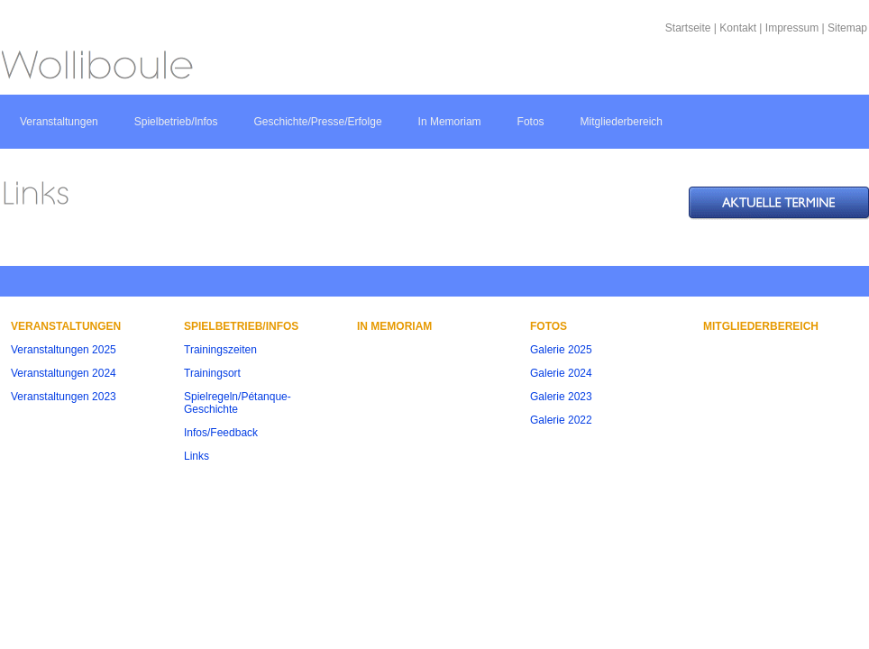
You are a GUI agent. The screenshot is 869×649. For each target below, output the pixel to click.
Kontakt (737, 28)
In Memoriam (449, 121)
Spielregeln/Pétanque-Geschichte (237, 403)
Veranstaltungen (59, 121)
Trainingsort (212, 373)
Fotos (530, 121)
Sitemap (847, 28)
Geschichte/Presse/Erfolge (317, 121)
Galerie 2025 (561, 349)
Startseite (688, 28)
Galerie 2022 (561, 420)
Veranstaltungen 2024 (63, 373)
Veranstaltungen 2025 (63, 349)
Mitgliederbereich (622, 121)
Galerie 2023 (561, 396)
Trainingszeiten (220, 349)
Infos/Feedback (221, 432)
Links (196, 456)
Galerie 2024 (561, 373)
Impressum (792, 28)
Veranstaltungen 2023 (63, 396)
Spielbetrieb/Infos (176, 121)
